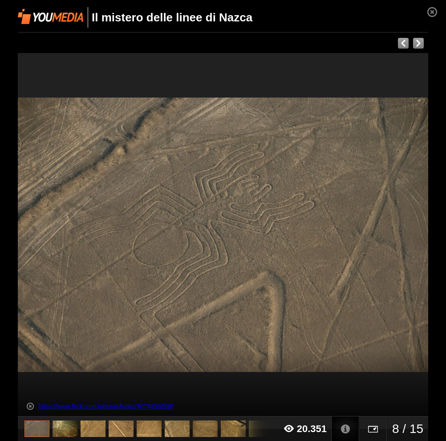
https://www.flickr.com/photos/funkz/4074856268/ (105, 406)
